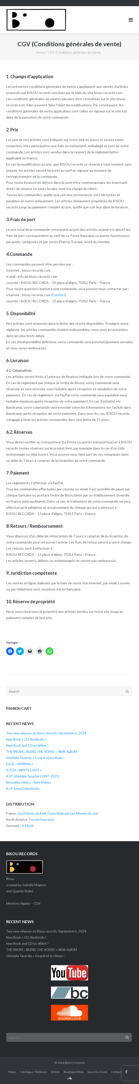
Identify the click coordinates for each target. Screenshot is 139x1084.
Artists (55, 1072)
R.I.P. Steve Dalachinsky (23, 788)
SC (69, 1078)
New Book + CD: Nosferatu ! (26, 739)
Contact (58, 295)
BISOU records (75, 1063)
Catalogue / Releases (33, 1072)
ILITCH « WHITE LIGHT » (24, 770)
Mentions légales (18, 903)
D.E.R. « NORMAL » (19, 764)
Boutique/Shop (74, 1072)
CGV (37, 903)
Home (40, 52)
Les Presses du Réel (32, 813)
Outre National (58, 813)
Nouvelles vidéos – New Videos (28, 782)
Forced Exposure (41, 819)
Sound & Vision (97, 1072)
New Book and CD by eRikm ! (27, 745)
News (12, 1072)
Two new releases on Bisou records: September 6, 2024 (46, 733)
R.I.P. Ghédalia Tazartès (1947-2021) (32, 776)
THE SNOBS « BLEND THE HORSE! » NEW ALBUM (41, 752)
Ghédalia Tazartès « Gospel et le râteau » (35, 758)
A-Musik (28, 826)
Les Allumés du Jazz (84, 813)
